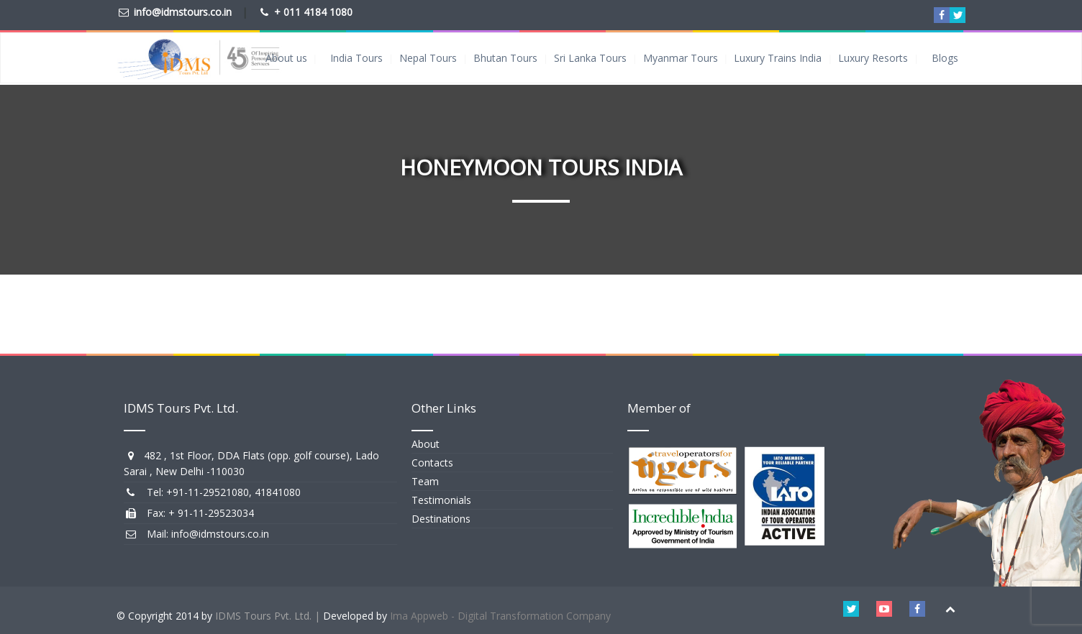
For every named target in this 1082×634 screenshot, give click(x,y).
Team (425, 481)
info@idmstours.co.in (183, 12)
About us (286, 58)
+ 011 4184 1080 (313, 12)
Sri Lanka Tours (590, 58)
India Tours (356, 58)
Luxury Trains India (778, 58)
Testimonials (441, 500)
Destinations (441, 518)
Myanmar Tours (680, 58)
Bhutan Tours (505, 58)
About (426, 444)
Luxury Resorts (873, 58)
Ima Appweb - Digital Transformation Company (500, 615)
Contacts (432, 462)
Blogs (945, 58)
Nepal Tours (428, 58)
